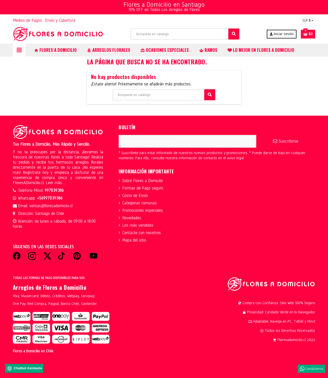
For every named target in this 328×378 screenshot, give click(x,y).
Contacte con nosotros (141, 232)
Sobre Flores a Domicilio (142, 180)
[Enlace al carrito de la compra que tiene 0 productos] (308, 34)
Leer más (54, 182)
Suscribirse (285, 141)
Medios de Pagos (27, 20)
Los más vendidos (137, 225)
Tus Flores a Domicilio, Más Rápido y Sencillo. (51, 144)
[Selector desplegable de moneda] (308, 20)
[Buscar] (185, 33)
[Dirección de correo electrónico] (187, 141)
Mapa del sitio (134, 240)
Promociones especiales (142, 210)
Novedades (131, 217)
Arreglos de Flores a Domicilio (49, 287)
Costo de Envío (135, 195)
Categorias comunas (139, 203)
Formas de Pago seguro (142, 188)
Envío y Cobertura (60, 20)
